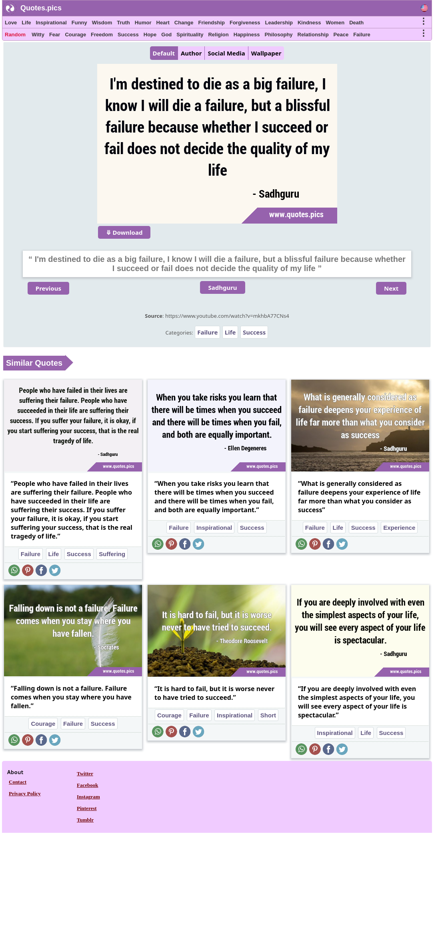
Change (184, 23)
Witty (38, 35)
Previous (48, 288)
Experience (399, 527)
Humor (143, 23)
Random (15, 35)
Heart (163, 23)
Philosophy (279, 35)
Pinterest (87, 808)
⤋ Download (124, 232)
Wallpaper (266, 53)
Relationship (313, 35)
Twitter (85, 773)
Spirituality (189, 35)
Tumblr (85, 820)
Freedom (102, 35)
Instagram (88, 797)
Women (335, 23)
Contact (17, 782)
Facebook (87, 785)
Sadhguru (222, 287)
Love (11, 23)
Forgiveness (245, 23)
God (166, 35)
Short (268, 715)
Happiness (247, 35)
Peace (341, 35)
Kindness (309, 23)
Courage (75, 35)
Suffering (112, 554)
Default (164, 53)
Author (191, 53)
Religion (218, 35)
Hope (150, 35)
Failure (361, 35)
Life (26, 23)
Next (391, 288)
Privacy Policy (25, 793)
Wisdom (102, 23)
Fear (54, 35)
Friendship (211, 23)
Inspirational (51, 23)
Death (356, 23)
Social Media (226, 53)
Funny (79, 23)
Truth (123, 23)
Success (128, 35)
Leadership (279, 23)
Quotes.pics (41, 8)
